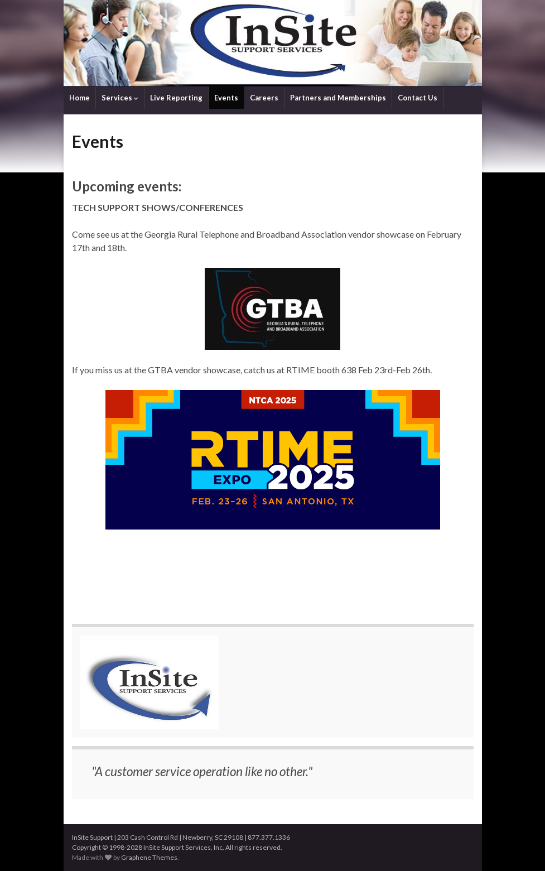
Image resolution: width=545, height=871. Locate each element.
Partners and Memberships (338, 97)
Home (79, 97)
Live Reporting (176, 97)
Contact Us (417, 97)
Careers (264, 97)
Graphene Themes (149, 857)
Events (226, 97)
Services (120, 97)
